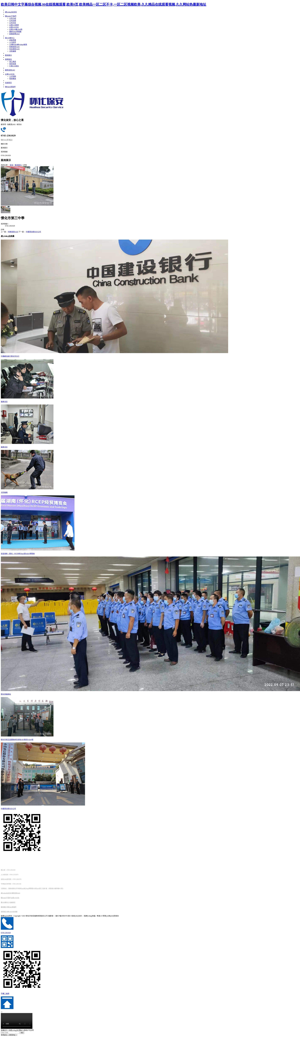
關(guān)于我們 (6, 898)
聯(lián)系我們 (11, 907)
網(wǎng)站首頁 (6, 893)
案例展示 (18, 165)
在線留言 (12, 902)
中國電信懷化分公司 (33, 232)
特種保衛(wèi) (13, 232)
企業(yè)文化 (15, 898)
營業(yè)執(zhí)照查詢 (111, 916)
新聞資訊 (4, 911)
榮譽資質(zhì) (15, 893)
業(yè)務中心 (5, 902)
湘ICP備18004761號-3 (63, 916)
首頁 (11, 165)
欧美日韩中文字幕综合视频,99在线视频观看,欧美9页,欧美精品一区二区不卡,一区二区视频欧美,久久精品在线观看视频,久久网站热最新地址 (103, 4)
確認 (22, 1032)
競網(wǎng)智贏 (90, 916)
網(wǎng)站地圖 (12, 911)
